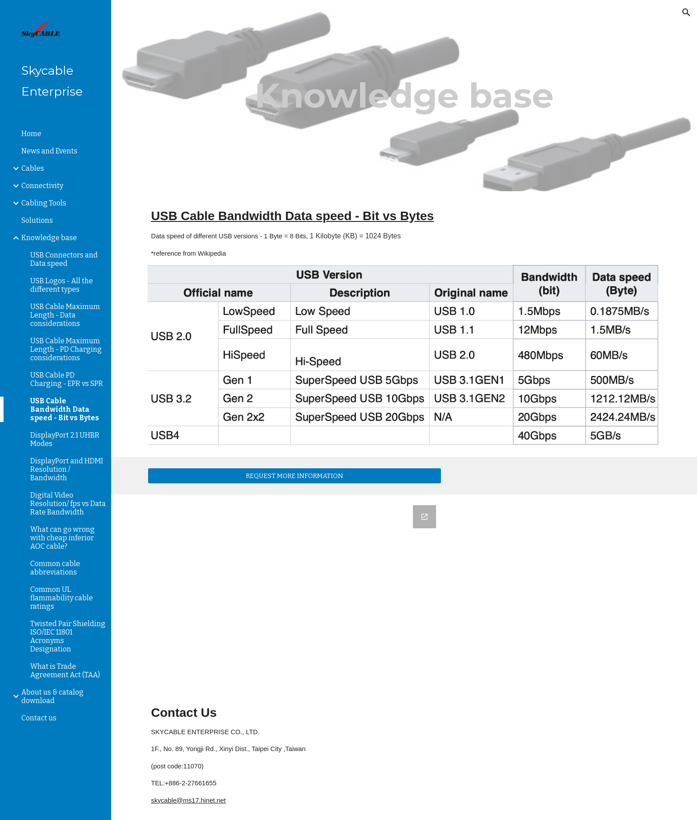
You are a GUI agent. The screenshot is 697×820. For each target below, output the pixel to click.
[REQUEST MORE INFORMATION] (294, 475)
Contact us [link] (38, 718)
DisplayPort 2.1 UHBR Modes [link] (65, 439)
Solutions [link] (37, 220)
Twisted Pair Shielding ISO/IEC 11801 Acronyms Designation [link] (67, 636)
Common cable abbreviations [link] (55, 567)
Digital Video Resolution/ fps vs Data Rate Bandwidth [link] (68, 503)
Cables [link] (32, 168)
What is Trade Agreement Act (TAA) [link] (65, 670)
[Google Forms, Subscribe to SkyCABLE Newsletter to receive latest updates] (294, 592)
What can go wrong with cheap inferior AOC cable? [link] (62, 538)
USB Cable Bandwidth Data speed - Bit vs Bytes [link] (64, 409)
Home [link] (31, 133)
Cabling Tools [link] (43, 203)
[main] (404, 95)
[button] (686, 12)
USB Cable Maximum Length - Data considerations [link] (65, 315)
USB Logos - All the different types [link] (61, 285)
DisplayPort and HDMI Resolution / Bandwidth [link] (66, 469)
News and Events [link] (49, 151)
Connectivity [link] (42, 185)
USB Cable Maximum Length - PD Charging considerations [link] (66, 349)
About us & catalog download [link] (52, 696)
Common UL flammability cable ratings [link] (61, 598)
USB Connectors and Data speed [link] (64, 259)
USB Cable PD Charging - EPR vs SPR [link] (66, 379)
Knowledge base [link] (49, 237)
